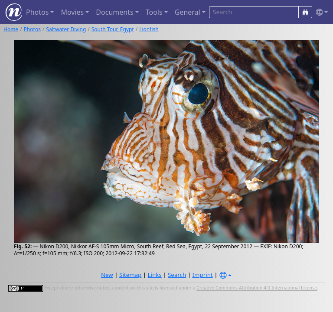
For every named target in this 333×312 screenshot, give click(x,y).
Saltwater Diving (66, 29)
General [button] (187, 12)
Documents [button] (114, 12)
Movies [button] (72, 12)
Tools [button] (154, 12)
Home (10, 29)
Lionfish (148, 29)
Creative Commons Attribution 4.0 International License (256, 288)
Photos (32, 29)
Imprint (203, 275)
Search (177, 275)
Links (155, 275)
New (107, 275)
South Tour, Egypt (112, 29)
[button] (320, 12)
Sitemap (130, 275)
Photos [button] (37, 12)
